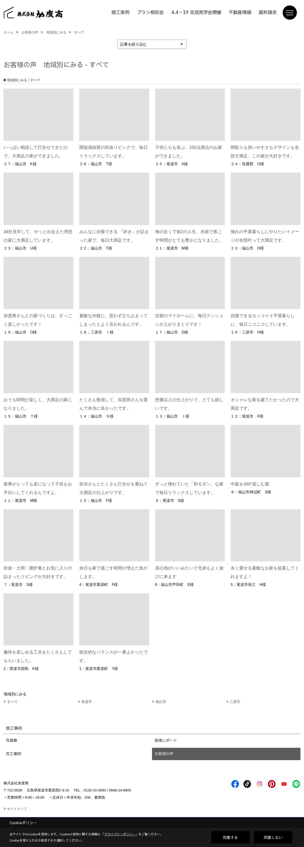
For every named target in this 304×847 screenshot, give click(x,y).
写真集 (11, 740)
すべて (12, 702)
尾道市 (86, 702)
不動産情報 (240, 12)
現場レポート (165, 740)
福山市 (161, 702)
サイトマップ (17, 809)
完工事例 (13, 754)
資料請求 (268, 12)
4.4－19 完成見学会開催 (196, 12)
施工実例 (120, 12)
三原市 (235, 702)
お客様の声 (163, 754)
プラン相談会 (150, 12)
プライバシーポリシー (119, 834)
